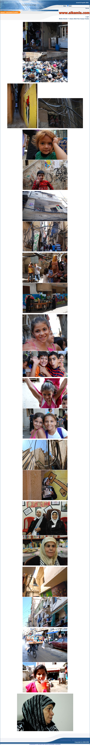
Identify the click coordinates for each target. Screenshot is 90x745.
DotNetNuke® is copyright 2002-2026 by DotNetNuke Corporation (45, 744)
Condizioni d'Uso (65, 740)
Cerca (87, 8)
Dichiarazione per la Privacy (80, 740)
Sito (70, 6)
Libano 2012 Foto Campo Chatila (79, 18)
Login (87, 16)
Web (64, 6)
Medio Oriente (63, 18)
